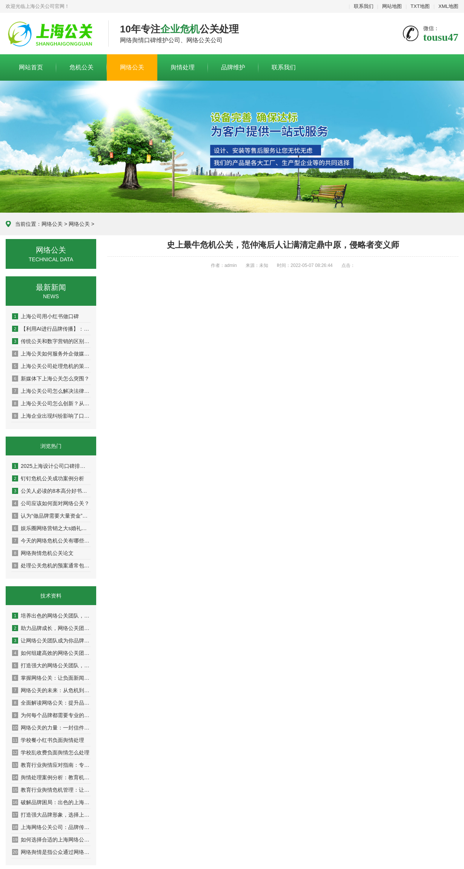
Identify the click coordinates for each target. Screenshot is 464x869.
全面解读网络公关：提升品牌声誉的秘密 (51, 703)
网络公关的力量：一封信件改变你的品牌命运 (51, 728)
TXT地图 (420, 6)
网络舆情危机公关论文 (43, 553)
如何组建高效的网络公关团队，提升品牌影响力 (51, 653)
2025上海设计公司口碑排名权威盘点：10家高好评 (51, 466)
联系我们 (363, 6)
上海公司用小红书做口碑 (45, 316)
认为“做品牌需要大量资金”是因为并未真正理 (51, 516)
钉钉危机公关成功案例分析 (48, 478)
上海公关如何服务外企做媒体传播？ (51, 354)
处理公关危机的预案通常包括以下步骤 (51, 565)
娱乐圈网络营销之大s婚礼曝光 (51, 528)
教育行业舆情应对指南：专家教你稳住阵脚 (51, 765)
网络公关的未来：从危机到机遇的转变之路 (51, 690)
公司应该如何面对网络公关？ (50, 503)
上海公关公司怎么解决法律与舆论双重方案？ (51, 391)
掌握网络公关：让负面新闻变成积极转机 (51, 678)
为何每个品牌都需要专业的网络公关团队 (51, 715)
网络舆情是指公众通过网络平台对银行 (51, 852)
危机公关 (81, 67)
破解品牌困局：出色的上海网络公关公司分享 (51, 802)
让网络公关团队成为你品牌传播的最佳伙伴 (51, 641)
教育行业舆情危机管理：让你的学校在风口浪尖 (51, 790)
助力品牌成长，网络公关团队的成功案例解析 (51, 628)
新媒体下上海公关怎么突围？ (50, 378)
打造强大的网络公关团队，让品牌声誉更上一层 (51, 665)
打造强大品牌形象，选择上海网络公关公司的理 (51, 815)
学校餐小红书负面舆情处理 (48, 740)
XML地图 (448, 6)
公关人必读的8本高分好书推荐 (51, 491)
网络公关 (132, 67)
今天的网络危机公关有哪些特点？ (51, 541)
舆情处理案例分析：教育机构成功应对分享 (51, 777)
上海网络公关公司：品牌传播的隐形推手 (51, 827)
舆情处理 (183, 67)
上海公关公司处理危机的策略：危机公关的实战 (51, 366)
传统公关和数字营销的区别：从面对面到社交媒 (51, 341)
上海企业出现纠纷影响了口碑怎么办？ (51, 416)
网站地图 (392, 6)
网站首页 (31, 67)
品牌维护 (233, 67)
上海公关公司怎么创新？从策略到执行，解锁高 (51, 403)
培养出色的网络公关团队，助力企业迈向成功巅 (51, 616)
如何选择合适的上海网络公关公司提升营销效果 (51, 840)
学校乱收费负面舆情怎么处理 (50, 752)
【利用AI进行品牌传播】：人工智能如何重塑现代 (51, 329)
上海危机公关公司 (51, 33)
